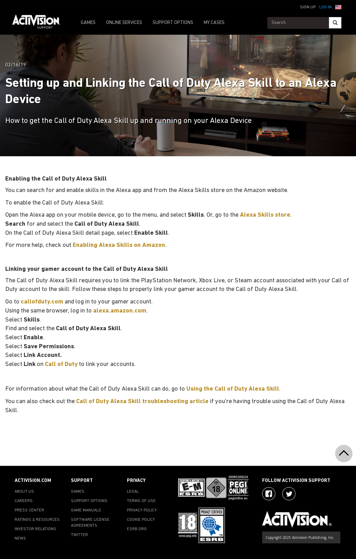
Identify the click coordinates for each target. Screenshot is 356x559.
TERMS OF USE (141, 501)
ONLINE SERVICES (124, 22)
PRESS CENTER (29, 510)
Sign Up (308, 7)
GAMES (88, 22)
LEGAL (133, 492)
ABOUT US (24, 492)
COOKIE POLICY (141, 520)
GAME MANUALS (86, 510)
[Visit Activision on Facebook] (268, 493)
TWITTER (79, 535)
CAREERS (24, 501)
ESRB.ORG (137, 529)
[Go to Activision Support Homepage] (39, 23)
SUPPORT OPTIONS (173, 22)
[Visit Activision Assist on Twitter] (289, 493)
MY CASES (214, 22)
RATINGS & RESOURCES (37, 520)
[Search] (335, 22)
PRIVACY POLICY (142, 510)
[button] (338, 7)
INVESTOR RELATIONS (35, 529)
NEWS (20, 538)
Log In (325, 7)
